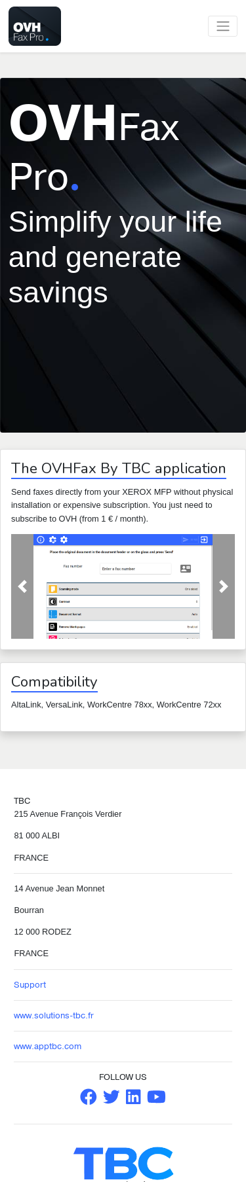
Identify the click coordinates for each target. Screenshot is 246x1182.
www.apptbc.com (47, 1046)
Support (30, 985)
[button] (22, 586)
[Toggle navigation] (222, 26)
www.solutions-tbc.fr (54, 1016)
